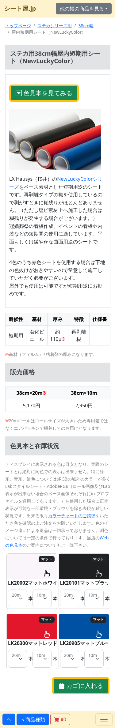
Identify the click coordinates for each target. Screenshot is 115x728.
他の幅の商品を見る (82, 8)
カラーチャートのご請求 (71, 516)
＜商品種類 (33, 719)
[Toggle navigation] (104, 719)
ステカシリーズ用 (54, 25)
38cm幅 (86, 25)
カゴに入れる (81, 685)
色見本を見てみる (44, 93)
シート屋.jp (20, 8)
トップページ (18, 25)
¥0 (60, 719)
